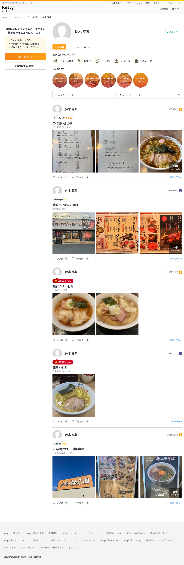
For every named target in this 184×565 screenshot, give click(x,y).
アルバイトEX (9, 547)
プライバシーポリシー (72, 533)
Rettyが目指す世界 (35, 533)
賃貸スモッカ (27, 547)
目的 (148, 3)
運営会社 (17, 533)
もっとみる (175, 167)
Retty (5, 533)
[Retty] (8, 8)
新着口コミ (158, 3)
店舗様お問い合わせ (159, 533)
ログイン (176, 9)
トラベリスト (75, 547)
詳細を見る (175, 177)
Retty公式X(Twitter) (132, 540)
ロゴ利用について (38, 540)
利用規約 (53, 533)
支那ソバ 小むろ (62, 286)
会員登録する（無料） (26, 66)
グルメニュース (173, 3)
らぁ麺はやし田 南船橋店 (68, 449)
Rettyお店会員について (14, 540)
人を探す (116, 3)
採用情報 (150, 540)
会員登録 (164, 9)
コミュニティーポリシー (84, 540)
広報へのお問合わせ (136, 533)
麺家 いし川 (59, 367)
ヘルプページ (165, 540)
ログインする (25, 57)
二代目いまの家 (62, 123)
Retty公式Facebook (109, 540)
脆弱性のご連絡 (114, 533)
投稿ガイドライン (59, 540)
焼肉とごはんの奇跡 (65, 205)
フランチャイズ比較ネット (51, 547)
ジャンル (138, 3)
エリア (128, 3)
